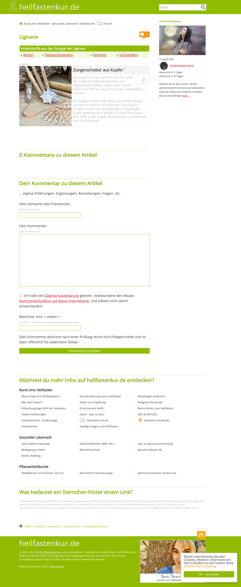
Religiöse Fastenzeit (150, 402)
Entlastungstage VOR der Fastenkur (43, 408)
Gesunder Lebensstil (65, 23)
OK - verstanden (209, 574)
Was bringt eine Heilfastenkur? (40, 396)
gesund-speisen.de (150, 449)
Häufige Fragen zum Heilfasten (99, 426)
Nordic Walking (31, 455)
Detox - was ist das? (92, 414)
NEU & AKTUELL (148, 414)
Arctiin (28, 55)
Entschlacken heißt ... (93, 408)
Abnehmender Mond (182, 65)
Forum (108, 23)
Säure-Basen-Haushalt (35, 443)
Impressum (54, 526)
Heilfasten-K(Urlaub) (156, 420)
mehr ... (186, 95)
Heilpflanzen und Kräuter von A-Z (42, 473)
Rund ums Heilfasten (37, 23)
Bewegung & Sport (33, 449)
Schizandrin (128, 55)
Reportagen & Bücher (151, 396)
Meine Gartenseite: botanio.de (157, 473)
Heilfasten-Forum (97, 420)
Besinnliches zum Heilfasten (156, 408)
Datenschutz (72, 526)
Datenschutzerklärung (200, 566)
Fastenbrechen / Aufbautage (39, 420)
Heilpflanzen (87, 23)
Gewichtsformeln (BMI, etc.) (97, 443)
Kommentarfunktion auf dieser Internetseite (54, 301)
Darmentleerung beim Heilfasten (100, 396)
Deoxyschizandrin (59, 55)
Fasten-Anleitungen (33, 414)
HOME (27, 526)
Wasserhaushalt (90, 449)
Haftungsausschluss (95, 526)
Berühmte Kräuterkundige (96, 473)
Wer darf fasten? (31, 402)
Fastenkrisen (29, 426)
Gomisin (99, 55)
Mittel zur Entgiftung (93, 402)
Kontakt (39, 526)
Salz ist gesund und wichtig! (155, 443)
